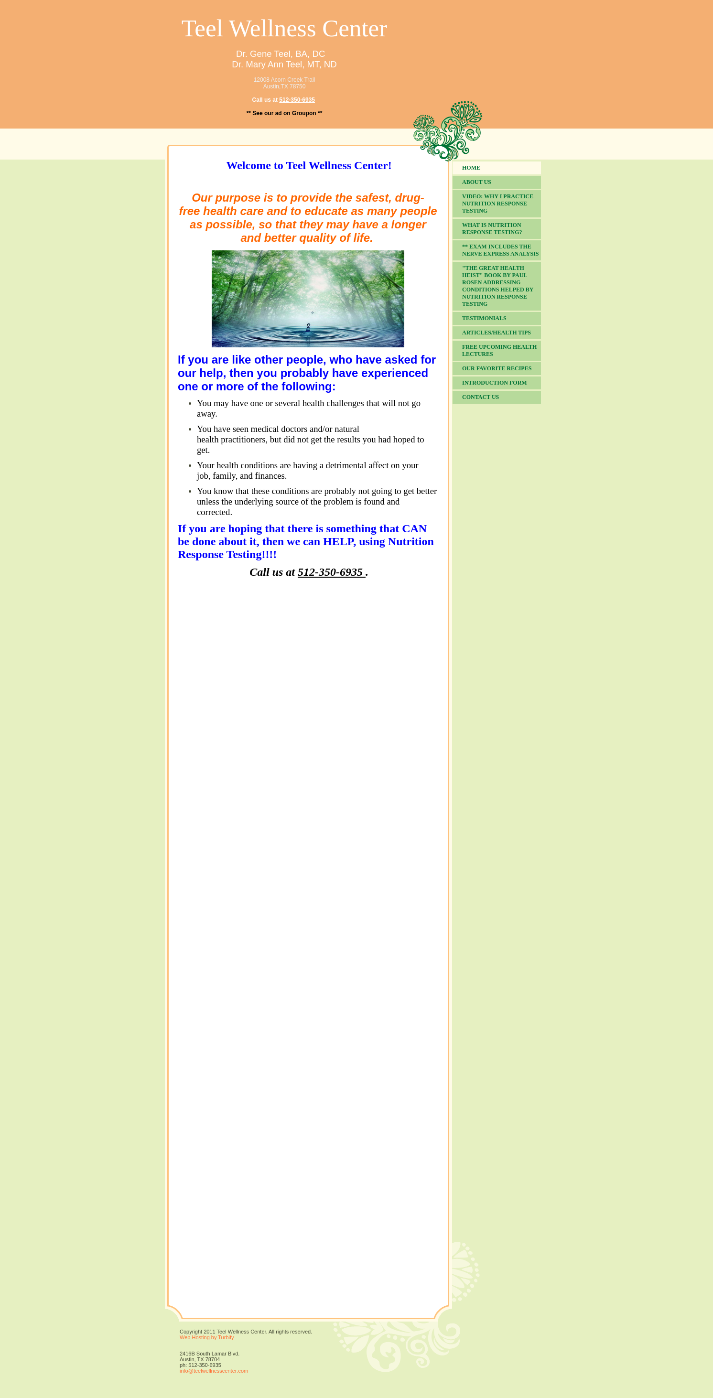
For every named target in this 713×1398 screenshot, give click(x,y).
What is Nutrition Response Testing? (492, 229)
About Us (476, 182)
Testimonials (484, 318)
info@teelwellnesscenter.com (214, 1371)
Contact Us (480, 397)
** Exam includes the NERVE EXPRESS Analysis (500, 250)
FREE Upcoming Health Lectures (499, 350)
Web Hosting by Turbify (207, 1337)
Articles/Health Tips (496, 332)
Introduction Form (494, 382)
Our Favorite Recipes (496, 368)
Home (471, 167)
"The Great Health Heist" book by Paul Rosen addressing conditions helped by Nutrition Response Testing (497, 286)
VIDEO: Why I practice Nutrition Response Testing (497, 203)
